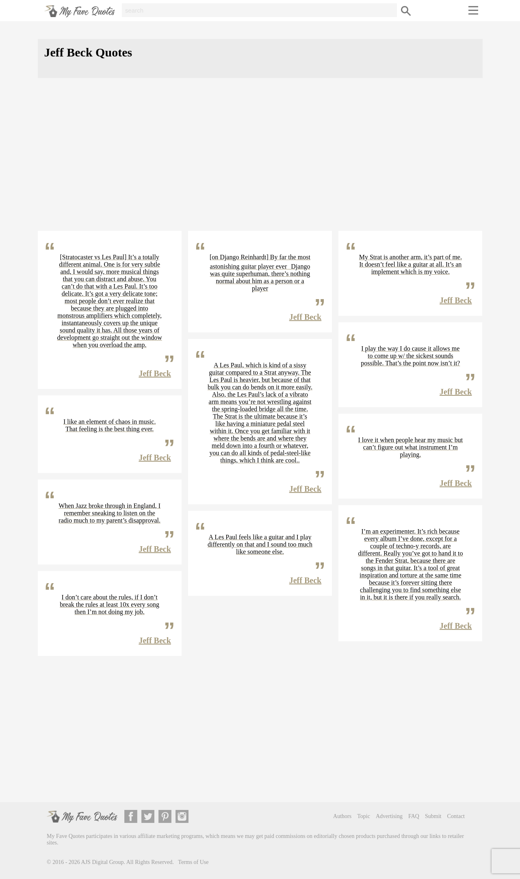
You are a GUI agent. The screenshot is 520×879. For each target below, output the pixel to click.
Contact (456, 816)
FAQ (413, 816)
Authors (342, 816)
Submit (433, 816)
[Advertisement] (260, 161)
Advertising (389, 816)
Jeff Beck (155, 373)
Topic (363, 816)
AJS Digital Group (102, 862)
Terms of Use (193, 862)
